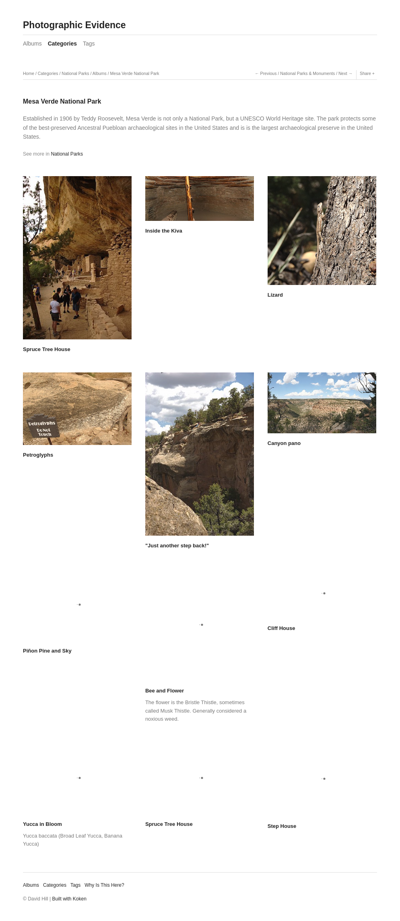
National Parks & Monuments (307, 73)
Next (342, 73)
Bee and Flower (164, 691)
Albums (32, 43)
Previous (268, 73)
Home (28, 73)
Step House (282, 826)
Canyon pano (284, 443)
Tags (89, 43)
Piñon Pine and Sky (47, 651)
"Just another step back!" (177, 546)
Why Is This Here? (104, 885)
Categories (62, 43)
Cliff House (281, 628)
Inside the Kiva (163, 231)
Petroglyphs (38, 455)
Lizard (275, 295)
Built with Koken (69, 899)
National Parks (75, 73)
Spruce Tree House (46, 349)
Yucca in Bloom (42, 824)
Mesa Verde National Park (134, 73)
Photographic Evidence (74, 25)
